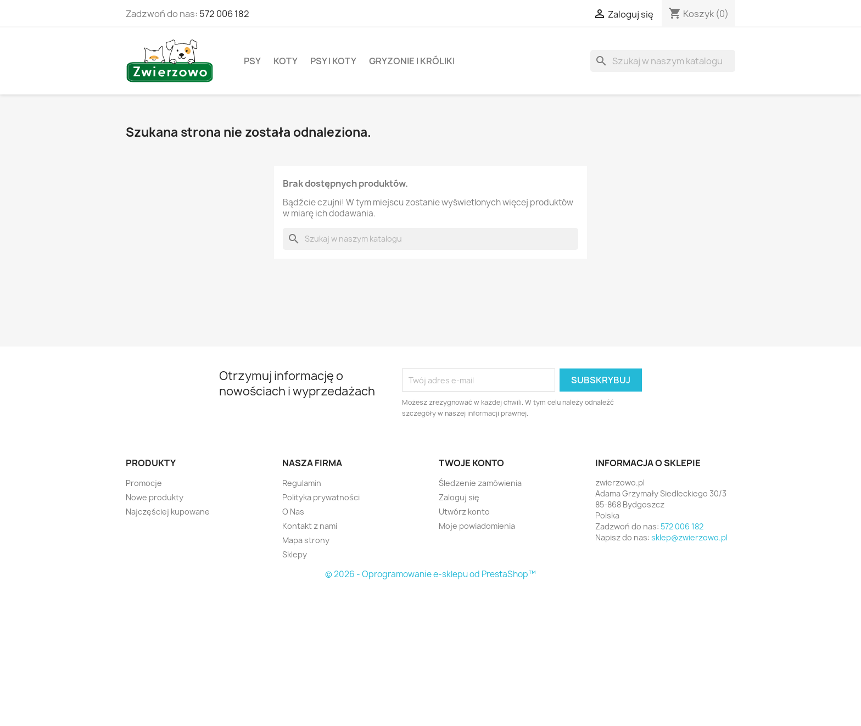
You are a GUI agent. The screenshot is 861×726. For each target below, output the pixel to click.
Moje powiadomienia (477, 526)
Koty (285, 61)
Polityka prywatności (321, 497)
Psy (252, 61)
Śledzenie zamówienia (480, 483)
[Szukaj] (662, 61)
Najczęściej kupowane (168, 511)
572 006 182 (224, 14)
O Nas (293, 511)
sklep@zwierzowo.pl (689, 537)
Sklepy (294, 554)
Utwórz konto (464, 511)
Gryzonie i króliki (412, 61)
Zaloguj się (459, 497)
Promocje (144, 483)
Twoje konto (471, 463)
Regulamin (301, 483)
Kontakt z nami (309, 526)
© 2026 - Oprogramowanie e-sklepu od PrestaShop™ (430, 574)
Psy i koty (333, 61)
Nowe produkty (154, 497)
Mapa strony (305, 540)
